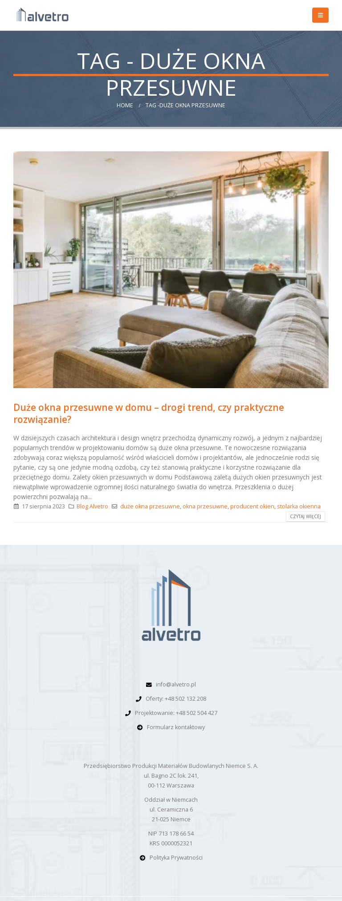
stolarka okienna (299, 506)
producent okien (252, 506)
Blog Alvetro (92, 506)
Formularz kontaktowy (176, 727)
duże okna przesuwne (150, 506)
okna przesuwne (205, 506)
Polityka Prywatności (176, 857)
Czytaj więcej (305, 516)
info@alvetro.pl (176, 684)
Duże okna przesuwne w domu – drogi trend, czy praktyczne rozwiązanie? (148, 413)
